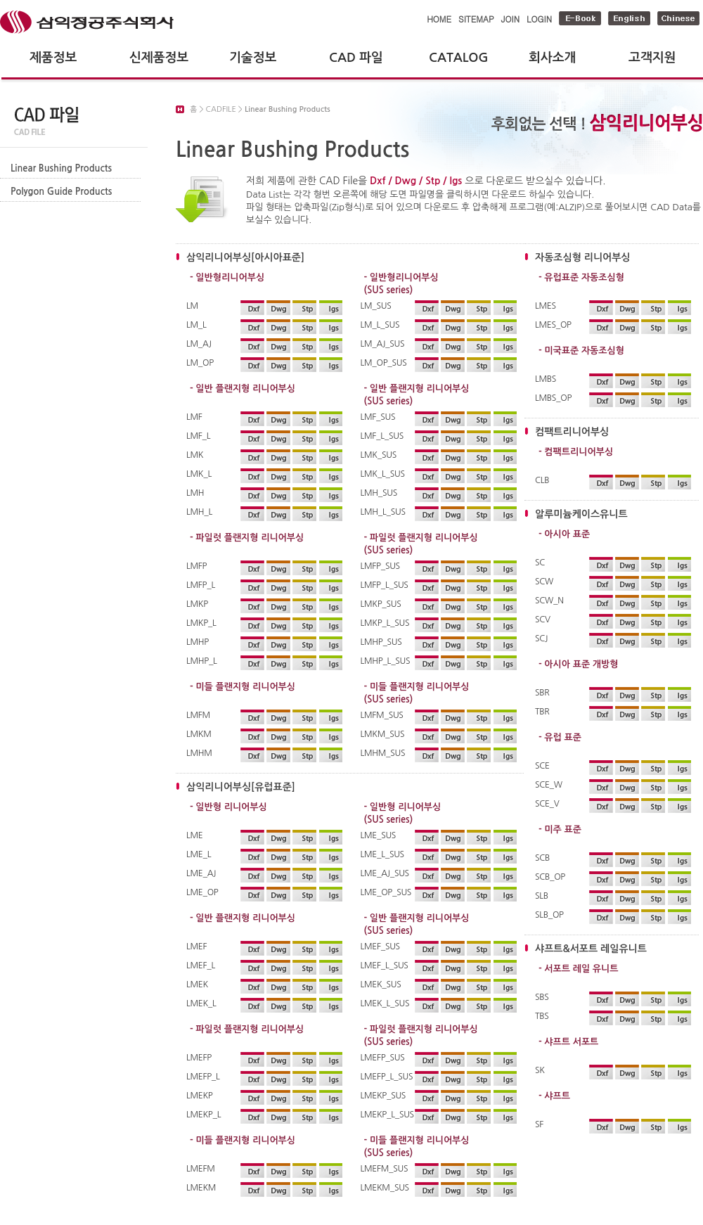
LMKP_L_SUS (385, 623)
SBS (541, 997)
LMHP (197, 642)
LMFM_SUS (382, 715)
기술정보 (252, 57)
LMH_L (199, 512)
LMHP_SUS (381, 642)
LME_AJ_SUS (385, 873)
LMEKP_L (203, 1114)
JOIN (510, 19)
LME (194, 835)
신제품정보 (158, 57)
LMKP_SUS (381, 604)
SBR (542, 692)
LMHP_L (201, 661)
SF (539, 1124)
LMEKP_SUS (383, 1095)
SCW (544, 581)
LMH (195, 493)
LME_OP (202, 892)
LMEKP (199, 1095)
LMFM (198, 715)
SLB (541, 896)
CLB (542, 480)
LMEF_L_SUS (384, 965)
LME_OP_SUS (386, 892)
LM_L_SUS (380, 325)
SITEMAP (476, 19)
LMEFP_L (203, 1076)
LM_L (196, 325)
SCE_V (547, 804)
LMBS (545, 379)
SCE (542, 766)
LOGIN (539, 19)
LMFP (196, 566)
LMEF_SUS (380, 946)
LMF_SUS (378, 417)
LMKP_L (201, 623)
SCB (542, 858)
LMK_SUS (378, 455)
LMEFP (199, 1057)
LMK (194, 455)
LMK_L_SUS (383, 474)
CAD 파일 (356, 57)
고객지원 (652, 57)
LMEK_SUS (381, 984)
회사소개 (552, 57)
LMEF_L (200, 965)
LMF (194, 417)
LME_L (198, 854)
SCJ (541, 638)
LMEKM (201, 1188)
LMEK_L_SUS (385, 1003)
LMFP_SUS (380, 566)
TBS (541, 1016)
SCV (542, 619)
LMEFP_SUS (383, 1057)
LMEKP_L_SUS (387, 1114)
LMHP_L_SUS (386, 661)
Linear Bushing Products (61, 168)
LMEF (196, 946)
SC (540, 562)
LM (192, 306)
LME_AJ (201, 873)
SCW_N (549, 600)
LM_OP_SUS (384, 363)
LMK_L (199, 474)
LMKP (197, 604)
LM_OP (200, 363)
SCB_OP (550, 877)
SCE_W (548, 785)
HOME (439, 19)
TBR (542, 711)
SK (540, 1070)
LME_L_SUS (382, 854)
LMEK (197, 984)
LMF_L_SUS (382, 436)
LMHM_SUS (383, 753)
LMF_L (198, 436)
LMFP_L (200, 585)
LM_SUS (376, 306)
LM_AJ (199, 344)
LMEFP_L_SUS (387, 1076)
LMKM (199, 734)
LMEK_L (201, 1003)
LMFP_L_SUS (384, 585)
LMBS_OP (553, 398)
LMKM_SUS (383, 734)
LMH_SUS (379, 493)
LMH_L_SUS (383, 512)
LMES (545, 306)
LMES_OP (553, 325)
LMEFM (200, 1169)
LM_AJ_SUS (383, 344)
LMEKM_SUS (385, 1188)
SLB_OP (549, 915)
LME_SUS (378, 835)
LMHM (199, 753)
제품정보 (53, 57)
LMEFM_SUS (384, 1169)
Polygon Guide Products (61, 191)
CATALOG (459, 57)
